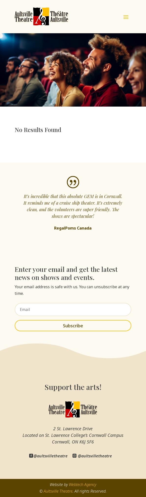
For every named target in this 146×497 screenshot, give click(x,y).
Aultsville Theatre (58, 491)
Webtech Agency (82, 484)
